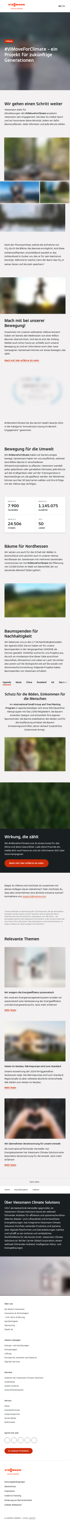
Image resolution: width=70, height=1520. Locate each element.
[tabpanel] (35, 731)
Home (7, 1189)
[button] (35, 1182)
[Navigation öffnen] (66, 6)
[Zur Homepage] (16, 6)
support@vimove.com (34, 896)
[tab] (6, 681)
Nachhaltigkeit (21, 1189)
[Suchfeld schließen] (55, 6)
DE (60, 6)
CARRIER (32, 1518)
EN (63, 6)
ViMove (35, 1189)
